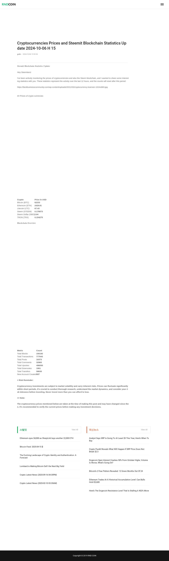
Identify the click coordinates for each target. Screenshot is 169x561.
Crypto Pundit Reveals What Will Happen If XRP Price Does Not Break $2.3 (116, 450)
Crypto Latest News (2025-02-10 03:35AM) (38, 483)
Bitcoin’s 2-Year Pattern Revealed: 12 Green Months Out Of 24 (116, 471)
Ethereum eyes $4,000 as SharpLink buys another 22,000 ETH (46, 438)
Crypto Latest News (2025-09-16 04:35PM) (38, 475)
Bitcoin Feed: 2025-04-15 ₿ (31, 447)
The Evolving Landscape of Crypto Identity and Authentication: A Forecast (48, 456)
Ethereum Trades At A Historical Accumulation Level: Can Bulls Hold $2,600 (117, 480)
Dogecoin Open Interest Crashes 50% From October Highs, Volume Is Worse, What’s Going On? (118, 461)
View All (75, 430)
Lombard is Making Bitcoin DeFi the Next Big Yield (42, 466)
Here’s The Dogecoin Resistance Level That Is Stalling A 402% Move (119, 491)
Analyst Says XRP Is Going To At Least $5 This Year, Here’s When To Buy (119, 439)
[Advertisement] (84, 18)
